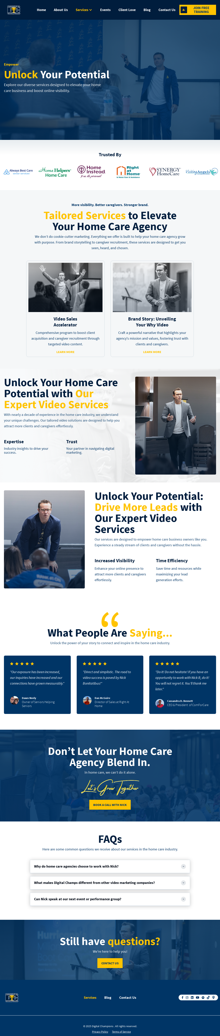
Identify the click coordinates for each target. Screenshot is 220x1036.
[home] (18, 9)
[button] (84, 10)
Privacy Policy (100, 1031)
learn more (65, 352)
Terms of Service (121, 1031)
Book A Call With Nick (110, 805)
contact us (110, 963)
